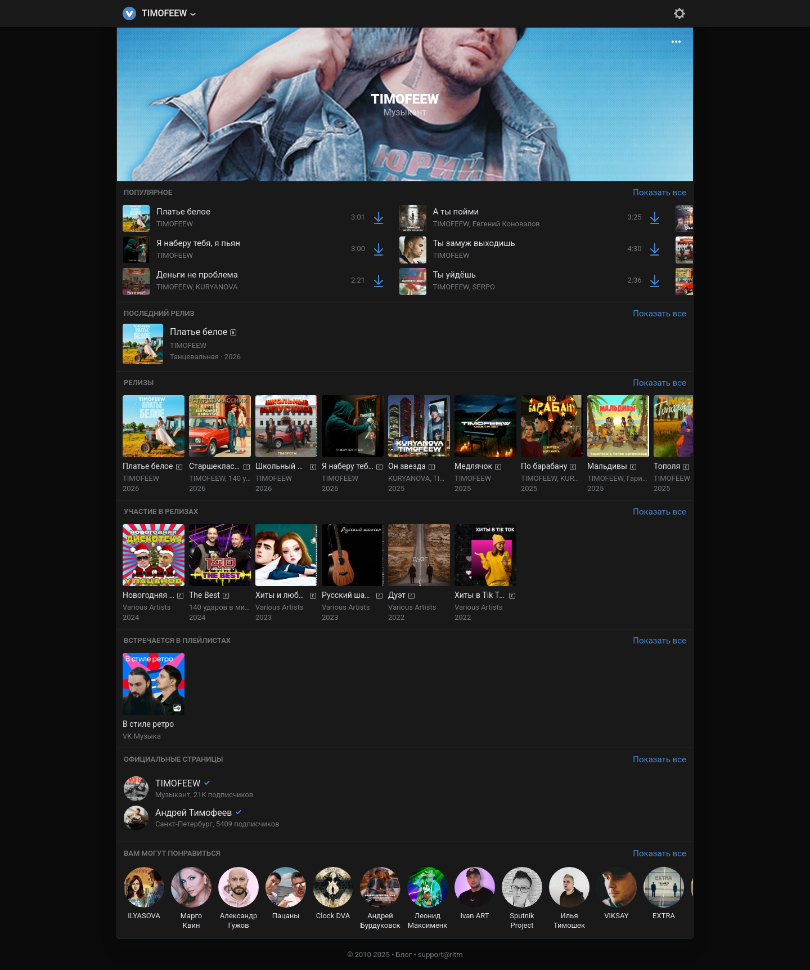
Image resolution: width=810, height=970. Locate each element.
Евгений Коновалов (506, 224)
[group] (153, 444)
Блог (404, 954)
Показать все (659, 192)
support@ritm (440, 954)
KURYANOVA (216, 287)
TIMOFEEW (174, 224)
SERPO (483, 287)
